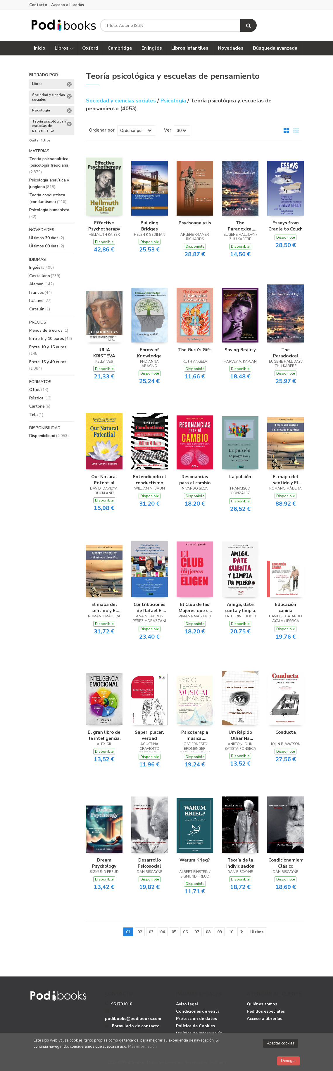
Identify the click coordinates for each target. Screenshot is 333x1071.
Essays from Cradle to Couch (285, 226)
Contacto (38, 5)
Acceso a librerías (67, 5)
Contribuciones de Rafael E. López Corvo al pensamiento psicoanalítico (149, 607)
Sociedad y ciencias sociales (121, 100)
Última (257, 932)
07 (196, 932)
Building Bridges (149, 226)
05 (174, 932)
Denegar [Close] (288, 1060)
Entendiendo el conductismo (149, 479)
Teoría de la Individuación (240, 863)
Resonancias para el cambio (195, 479)
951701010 (121, 1004)
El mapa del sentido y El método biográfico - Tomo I (285, 479)
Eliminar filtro (69, 84)
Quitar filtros (40, 141)
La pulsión (240, 477)
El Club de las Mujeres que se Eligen (195, 607)
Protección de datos (196, 1018)
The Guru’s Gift (194, 350)
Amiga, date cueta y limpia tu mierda (240, 607)
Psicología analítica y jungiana (49, 183)
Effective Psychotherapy (104, 226)
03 (151, 932)
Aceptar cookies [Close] (280, 1043)
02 (139, 932)
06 (185, 932)
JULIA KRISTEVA (104, 353)
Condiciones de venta (198, 1011)
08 (208, 932)
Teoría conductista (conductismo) (47, 198)
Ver (167, 130)
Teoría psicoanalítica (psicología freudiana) (49, 165)
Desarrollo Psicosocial (149, 863)
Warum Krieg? (195, 860)
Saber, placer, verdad (149, 735)
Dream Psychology (104, 863)
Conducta (285, 732)
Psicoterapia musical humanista (194, 735)
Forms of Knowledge (149, 353)
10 (231, 932)
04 (162, 932)
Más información (142, 1046)
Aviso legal (187, 1004)
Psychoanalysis (195, 223)
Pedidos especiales (266, 1011)
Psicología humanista (49, 213)
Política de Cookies (195, 1026)
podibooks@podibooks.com (133, 1015)
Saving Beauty (240, 350)
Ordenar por (102, 130)
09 (219, 932)
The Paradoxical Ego (240, 226)
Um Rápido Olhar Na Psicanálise (240, 735)
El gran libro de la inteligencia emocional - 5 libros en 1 (104, 735)
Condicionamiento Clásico (285, 863)
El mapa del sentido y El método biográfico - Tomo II (104, 607)
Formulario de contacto (132, 1026)
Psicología (174, 100)
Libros (64, 48)
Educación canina (285, 607)
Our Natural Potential (104, 479)
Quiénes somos (262, 1004)
